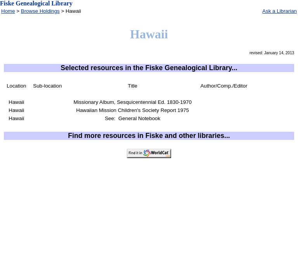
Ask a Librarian (279, 11)
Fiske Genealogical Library (36, 3)
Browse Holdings (40, 11)
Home (8, 11)
